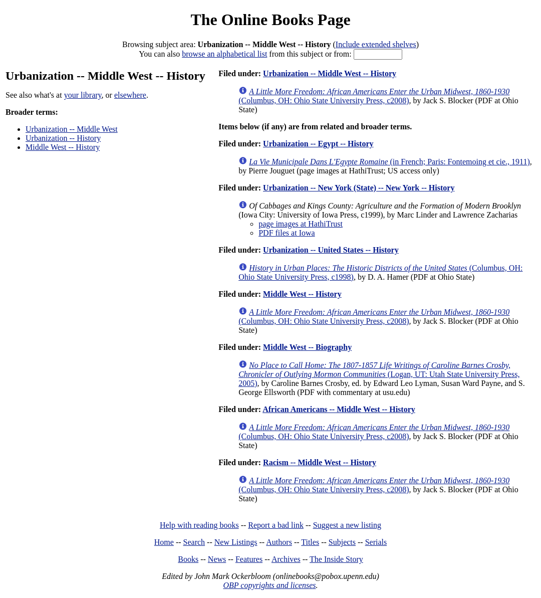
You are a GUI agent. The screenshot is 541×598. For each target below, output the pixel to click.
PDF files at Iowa (286, 233)
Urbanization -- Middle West (72, 129)
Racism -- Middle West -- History (319, 462)
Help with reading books (199, 525)
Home (164, 542)
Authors (279, 542)
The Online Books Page (270, 20)
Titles (310, 542)
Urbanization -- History (63, 138)
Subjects (342, 542)
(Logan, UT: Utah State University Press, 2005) (378, 374)
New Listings (235, 542)
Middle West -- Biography (307, 347)
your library (83, 95)
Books (188, 559)
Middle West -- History (63, 147)
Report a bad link (276, 525)
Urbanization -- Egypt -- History (318, 143)
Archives (286, 559)
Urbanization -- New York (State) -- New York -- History (358, 187)
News (217, 559)
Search (194, 542)
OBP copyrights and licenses (269, 585)
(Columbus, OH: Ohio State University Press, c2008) (373, 96)
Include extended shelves (376, 44)
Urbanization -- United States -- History (331, 250)
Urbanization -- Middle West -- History (329, 73)
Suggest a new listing (347, 525)
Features (248, 559)
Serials (376, 542)
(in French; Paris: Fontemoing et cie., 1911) (389, 161)
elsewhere (130, 95)
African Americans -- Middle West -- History (338, 409)
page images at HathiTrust (300, 224)
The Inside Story (336, 559)
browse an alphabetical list (224, 54)
